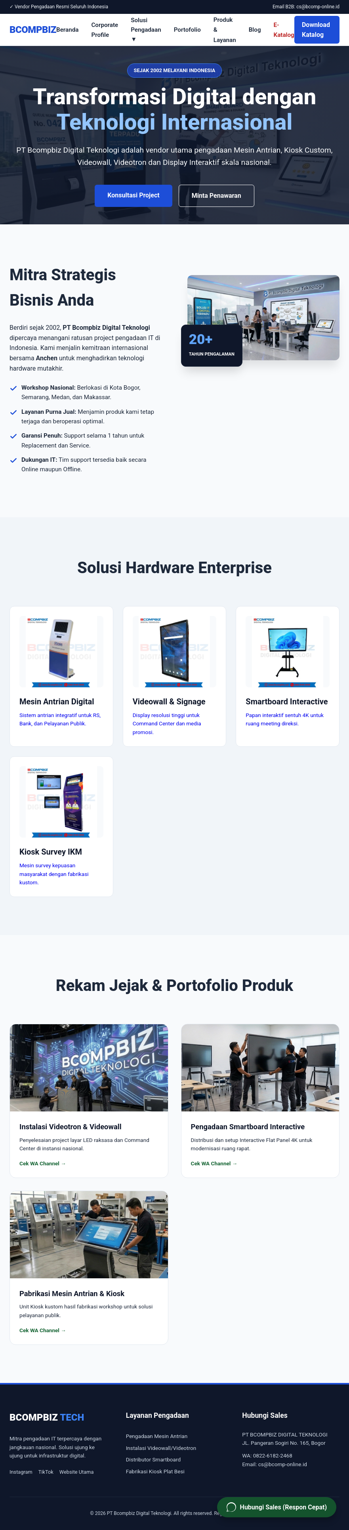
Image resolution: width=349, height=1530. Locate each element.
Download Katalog (316, 30)
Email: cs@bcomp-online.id (274, 1464)
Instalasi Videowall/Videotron (161, 1448)
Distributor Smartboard (153, 1459)
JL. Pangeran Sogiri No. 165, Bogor (283, 1443)
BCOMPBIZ (33, 29)
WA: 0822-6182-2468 (267, 1455)
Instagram (21, 1472)
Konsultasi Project (133, 195)
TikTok (45, 1472)
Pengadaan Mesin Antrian (156, 1436)
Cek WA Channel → (42, 1163)
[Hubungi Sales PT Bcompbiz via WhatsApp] (276, 1507)
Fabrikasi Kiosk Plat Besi (155, 1471)
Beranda (67, 29)
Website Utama (76, 1472)
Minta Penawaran (216, 195)
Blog (255, 29)
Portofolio (187, 29)
